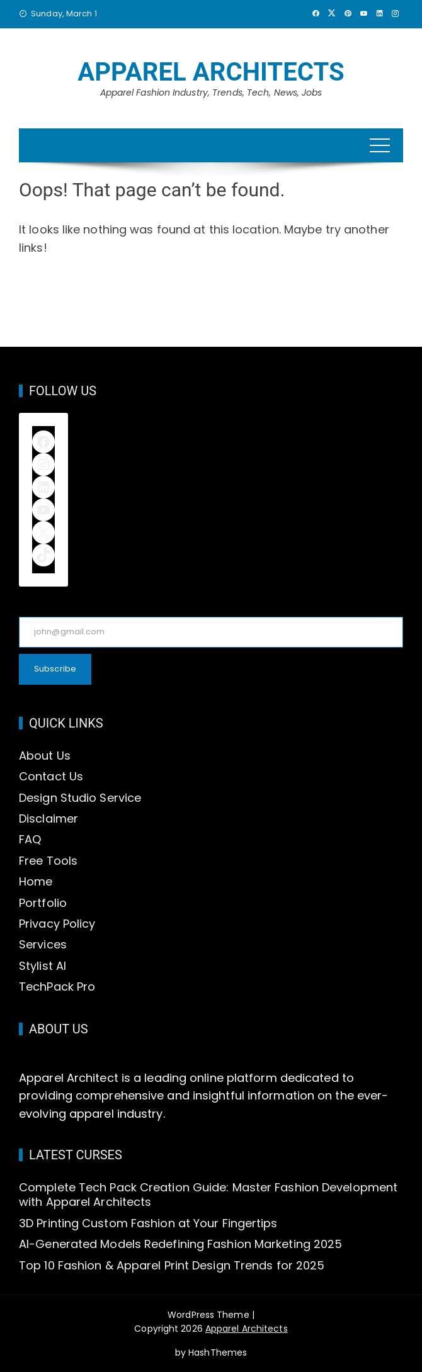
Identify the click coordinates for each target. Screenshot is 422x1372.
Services (43, 944)
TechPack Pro (57, 986)
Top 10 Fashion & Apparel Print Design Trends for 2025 (171, 1265)
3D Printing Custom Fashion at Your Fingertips (148, 1223)
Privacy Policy (57, 923)
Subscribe (55, 669)
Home (35, 881)
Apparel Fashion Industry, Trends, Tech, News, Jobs (211, 92)
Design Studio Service (80, 798)
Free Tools (48, 861)
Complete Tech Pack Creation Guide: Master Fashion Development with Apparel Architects (208, 1194)
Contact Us (51, 776)
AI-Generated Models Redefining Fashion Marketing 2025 (180, 1244)
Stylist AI (42, 966)
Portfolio (43, 903)
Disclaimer (48, 818)
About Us (45, 755)
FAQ (30, 839)
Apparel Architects (211, 72)
